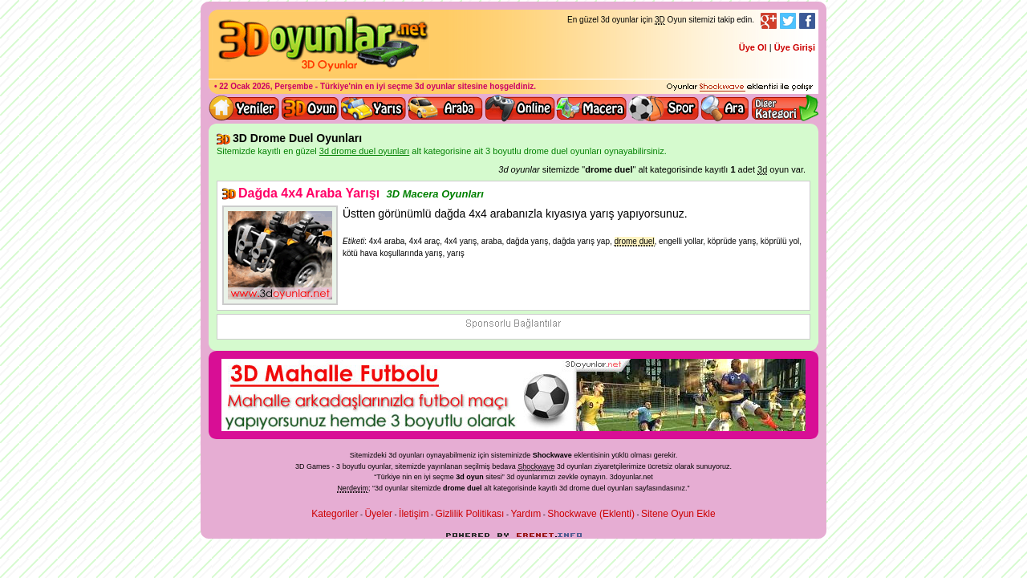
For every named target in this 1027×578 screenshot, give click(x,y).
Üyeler (378, 513)
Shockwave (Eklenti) (591, 513)
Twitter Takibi (788, 21)
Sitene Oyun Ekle (678, 513)
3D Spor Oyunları (664, 108)
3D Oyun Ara (725, 108)
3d (510, 477)
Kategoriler (334, 513)
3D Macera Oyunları (592, 108)
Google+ (769, 21)
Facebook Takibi (807, 21)
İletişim (413, 513)
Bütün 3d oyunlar (310, 108)
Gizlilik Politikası (469, 513)
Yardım (525, 513)
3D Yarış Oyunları (373, 108)
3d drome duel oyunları (596, 488)
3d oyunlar (435, 86)
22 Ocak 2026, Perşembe (266, 86)
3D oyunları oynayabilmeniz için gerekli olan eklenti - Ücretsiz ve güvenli (740, 87)
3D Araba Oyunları (445, 108)
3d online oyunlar (520, 108)
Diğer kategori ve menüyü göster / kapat (784, 108)
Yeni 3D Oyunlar (245, 108)
